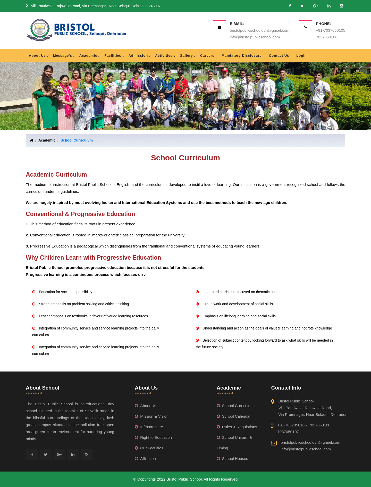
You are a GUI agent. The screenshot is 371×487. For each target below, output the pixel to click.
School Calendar (234, 416)
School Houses (232, 458)
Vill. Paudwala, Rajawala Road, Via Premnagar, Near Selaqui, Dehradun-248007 (93, 6)
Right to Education (153, 437)
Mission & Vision (151, 416)
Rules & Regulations (237, 427)
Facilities (112, 55)
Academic (88, 55)
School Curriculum (77, 140)
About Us (37, 55)
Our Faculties (149, 448)
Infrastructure (149, 427)
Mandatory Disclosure (242, 55)
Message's (62, 55)
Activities (164, 55)
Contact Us (279, 55)
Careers (207, 55)
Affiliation (145, 458)
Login (301, 55)
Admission (138, 55)
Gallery (186, 55)
